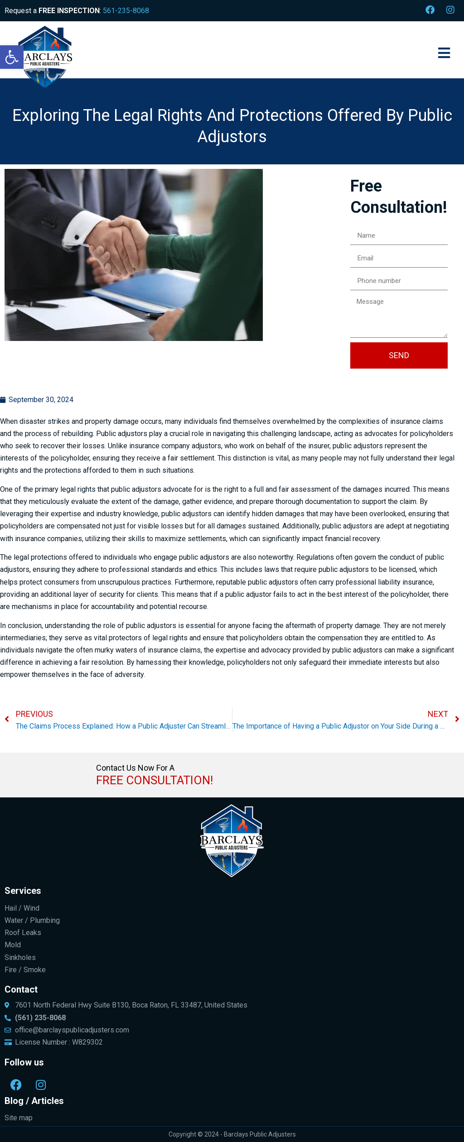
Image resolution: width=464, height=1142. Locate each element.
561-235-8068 (126, 10)
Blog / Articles (34, 1100)
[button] (12, 57)
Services (23, 890)
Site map (19, 1117)
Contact (21, 989)
